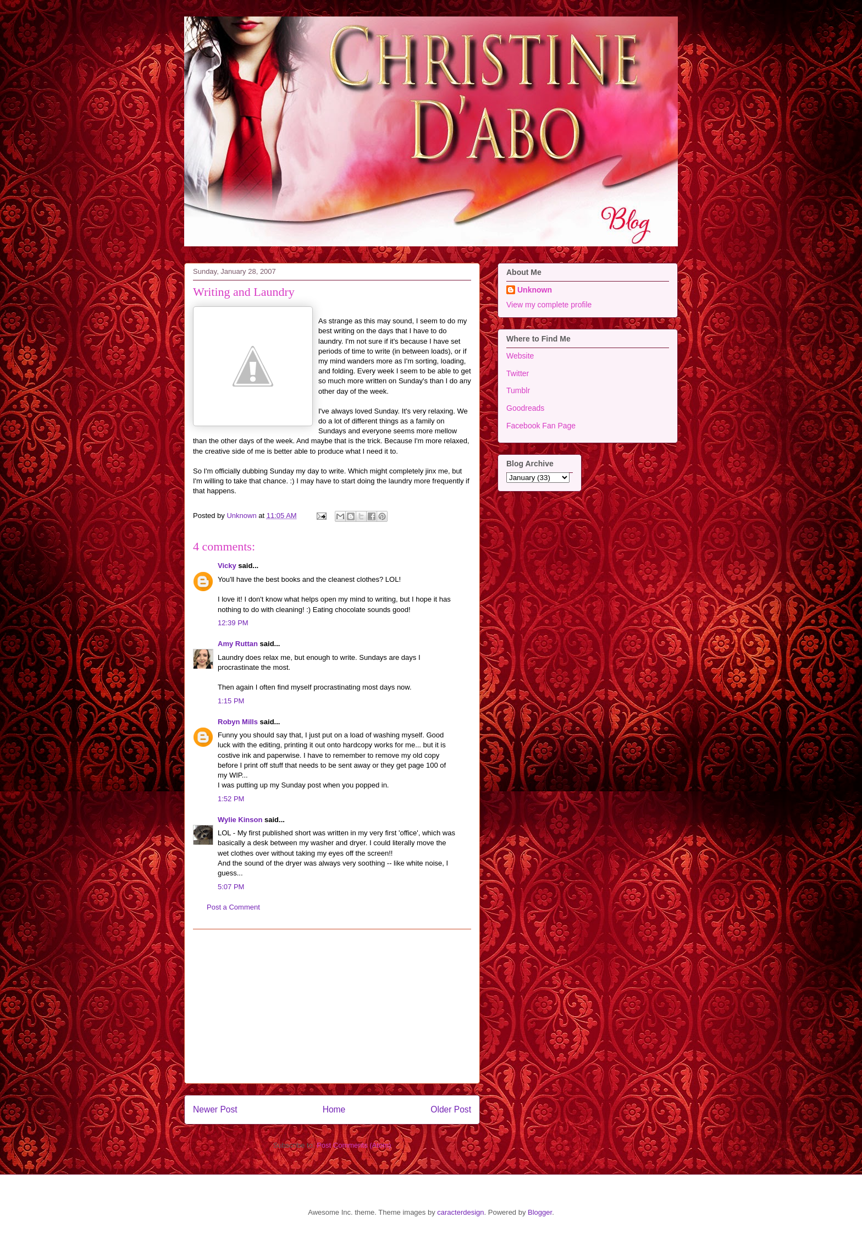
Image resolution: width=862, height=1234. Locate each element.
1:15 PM (231, 701)
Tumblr (518, 390)
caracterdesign (460, 1212)
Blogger (540, 1212)
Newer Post (215, 1109)
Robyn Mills (238, 722)
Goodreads (525, 408)
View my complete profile (549, 304)
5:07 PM (231, 887)
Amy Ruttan (238, 644)
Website (520, 355)
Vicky (227, 565)
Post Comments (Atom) (354, 1145)
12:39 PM (233, 623)
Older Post (450, 1109)
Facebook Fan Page (541, 425)
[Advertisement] (332, 1006)
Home (334, 1109)
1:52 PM (231, 799)
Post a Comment (233, 907)
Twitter (517, 373)
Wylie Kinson (240, 820)
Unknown (534, 289)
